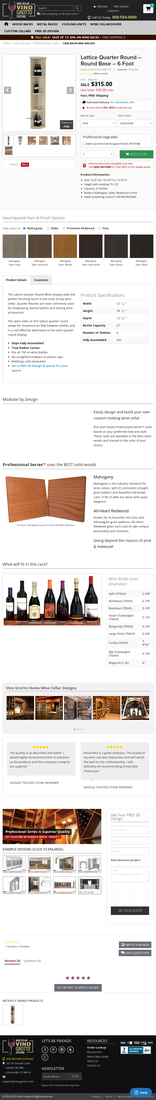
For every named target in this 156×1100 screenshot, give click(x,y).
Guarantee (41, 280)
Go (75, 1076)
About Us (92, 1061)
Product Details (16, 280)
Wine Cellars (22, 43)
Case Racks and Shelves (79, 43)
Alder (55, 228)
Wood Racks (22, 24)
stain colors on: (12, 228)
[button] (135, 953)
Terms (108, 1096)
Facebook (45, 1049)
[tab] (12, 961)
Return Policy (124, 1096)
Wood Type (87, 115)
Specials (101, 6)
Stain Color (124, 115)
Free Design (120, 6)
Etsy (45, 1057)
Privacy (96, 1096)
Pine (106, 228)
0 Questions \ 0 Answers (18, 946)
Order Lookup (96, 1047)
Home (6, 43)
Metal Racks (47, 24)
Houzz (14, 164)
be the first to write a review (77, 987)
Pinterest (53, 1049)
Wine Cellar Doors (106, 24)
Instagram (62, 1049)
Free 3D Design (47, 31)
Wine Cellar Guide (97, 1056)
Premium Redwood (80, 228)
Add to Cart (136, 154)
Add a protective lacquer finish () (111, 143)
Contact (113, 11)
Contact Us (93, 1065)
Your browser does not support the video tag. (45, 430)
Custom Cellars (17, 31)
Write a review (101, 73)
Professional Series (46, 43)
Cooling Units (74, 24)
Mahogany (35, 228)
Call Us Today (112, 17)
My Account (94, 1052)
